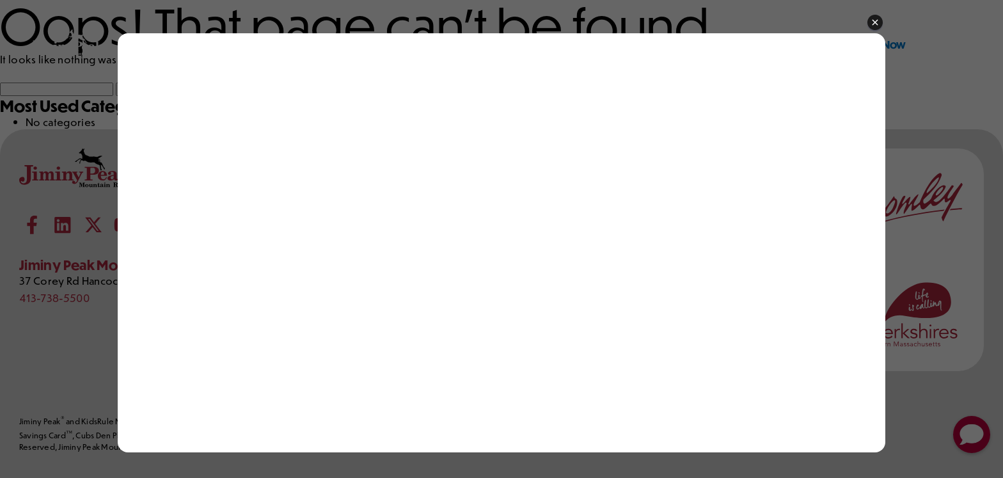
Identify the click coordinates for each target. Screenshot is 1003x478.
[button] (875, 23)
